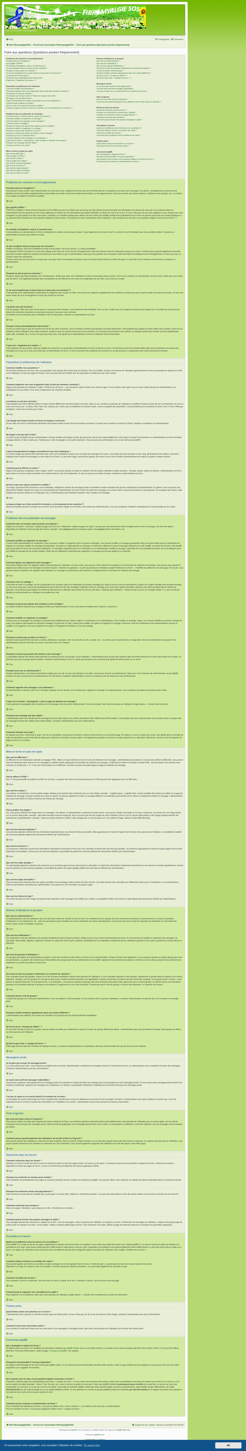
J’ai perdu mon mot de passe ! (17, 75)
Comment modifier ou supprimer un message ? (24, 119)
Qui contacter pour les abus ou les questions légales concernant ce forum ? (125, 159)
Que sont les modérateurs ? (107, 63)
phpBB (136, 440)
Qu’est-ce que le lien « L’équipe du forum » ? (113, 78)
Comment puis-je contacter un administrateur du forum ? (118, 161)
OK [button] (228, 1445)
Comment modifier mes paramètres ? (20, 89)
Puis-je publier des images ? (17, 161)
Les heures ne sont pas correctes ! (19, 93)
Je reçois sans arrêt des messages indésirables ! (115, 89)
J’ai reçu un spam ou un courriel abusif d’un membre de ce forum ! (121, 91)
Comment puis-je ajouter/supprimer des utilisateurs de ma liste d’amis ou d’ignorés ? (128, 102)
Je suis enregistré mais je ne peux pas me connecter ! (26, 68)
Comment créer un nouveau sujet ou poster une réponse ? (28, 116)
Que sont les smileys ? (15, 158)
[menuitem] (9, 39)
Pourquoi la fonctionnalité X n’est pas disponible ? (115, 157)
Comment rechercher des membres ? (110, 117)
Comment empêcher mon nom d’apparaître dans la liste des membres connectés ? (38, 91)
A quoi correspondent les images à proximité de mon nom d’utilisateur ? (33, 101)
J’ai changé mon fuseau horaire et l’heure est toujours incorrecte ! (31, 96)
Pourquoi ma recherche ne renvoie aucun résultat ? (116, 112)
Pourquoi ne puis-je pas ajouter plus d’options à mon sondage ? (30, 126)
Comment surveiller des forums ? (109, 133)
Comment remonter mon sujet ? (18, 145)
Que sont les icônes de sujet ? (17, 173)
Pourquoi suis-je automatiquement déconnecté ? (24, 78)
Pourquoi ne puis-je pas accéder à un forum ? (23, 131)
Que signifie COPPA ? (14, 63)
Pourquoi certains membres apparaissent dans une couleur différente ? (123, 73)
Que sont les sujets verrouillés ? (18, 170)
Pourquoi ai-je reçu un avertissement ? (21, 135)
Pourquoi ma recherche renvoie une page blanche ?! (116, 115)
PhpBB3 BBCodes (123, 1430)
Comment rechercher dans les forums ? (111, 110)
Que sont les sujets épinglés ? (17, 168)
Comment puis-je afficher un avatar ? (20, 103)
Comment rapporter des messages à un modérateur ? (26, 138)
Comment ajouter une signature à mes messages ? (25, 121)
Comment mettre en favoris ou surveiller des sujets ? (116, 130)
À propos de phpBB (58, 1351)
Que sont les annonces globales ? (19, 163)
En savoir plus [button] (92, 1445)
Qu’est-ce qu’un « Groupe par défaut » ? (111, 75)
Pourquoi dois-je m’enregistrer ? (18, 61)
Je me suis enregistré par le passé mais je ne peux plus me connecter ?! (34, 73)
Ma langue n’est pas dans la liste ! (19, 98)
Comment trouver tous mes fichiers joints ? (112, 146)
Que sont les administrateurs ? (108, 61)
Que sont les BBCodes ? (15, 154)
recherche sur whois (163, 1381)
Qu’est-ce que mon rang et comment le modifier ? (25, 105)
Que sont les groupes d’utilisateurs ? (110, 66)
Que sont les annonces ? (15, 165)
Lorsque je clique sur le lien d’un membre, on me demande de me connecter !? (39, 108)
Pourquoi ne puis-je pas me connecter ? (21, 71)
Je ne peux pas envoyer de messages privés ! (114, 86)
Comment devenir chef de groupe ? (109, 71)
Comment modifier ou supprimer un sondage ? (24, 128)
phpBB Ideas (132, 1365)
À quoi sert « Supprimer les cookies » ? (21, 80)
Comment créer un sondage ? (17, 123)
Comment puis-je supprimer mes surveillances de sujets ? (118, 135)
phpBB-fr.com (99, 1435)
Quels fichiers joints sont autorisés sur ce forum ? (115, 143)
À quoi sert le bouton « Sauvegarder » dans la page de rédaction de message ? (36, 140)
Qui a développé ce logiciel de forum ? (111, 154)
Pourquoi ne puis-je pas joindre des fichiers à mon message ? (29, 133)
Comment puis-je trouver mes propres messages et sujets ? (119, 120)
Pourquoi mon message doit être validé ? (21, 143)
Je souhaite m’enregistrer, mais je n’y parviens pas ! (26, 66)
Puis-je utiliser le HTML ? (15, 156)
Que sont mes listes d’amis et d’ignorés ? (112, 99)
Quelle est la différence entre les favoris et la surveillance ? (119, 128)
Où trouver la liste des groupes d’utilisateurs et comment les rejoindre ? (123, 68)
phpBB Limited (73, 1348)
